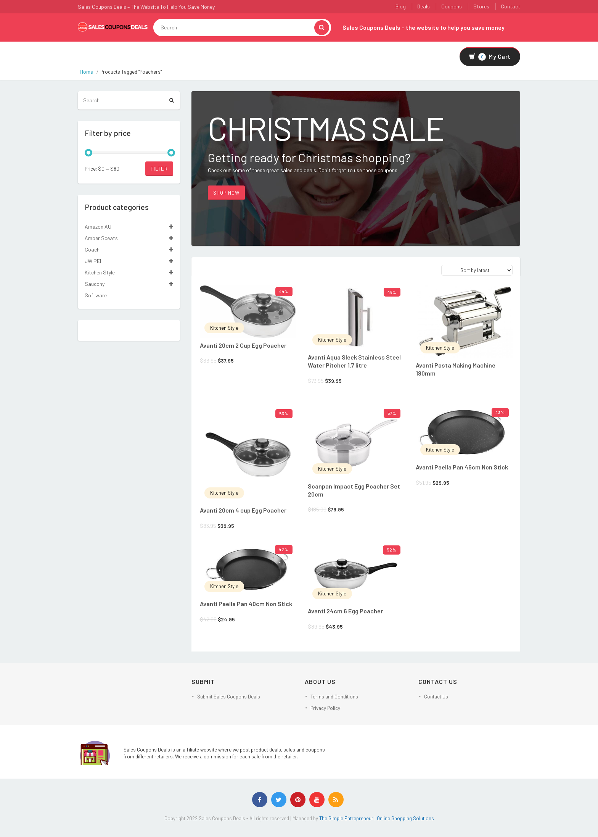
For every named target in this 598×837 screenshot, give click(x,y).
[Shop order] (477, 270)
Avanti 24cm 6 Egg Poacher (345, 610)
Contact (510, 6)
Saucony (94, 284)
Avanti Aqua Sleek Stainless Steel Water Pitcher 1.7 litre (354, 361)
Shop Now (226, 193)
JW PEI (93, 261)
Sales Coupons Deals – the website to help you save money (423, 27)
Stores (481, 6)
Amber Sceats (101, 238)
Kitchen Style (224, 328)
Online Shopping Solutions (405, 818)
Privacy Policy (325, 708)
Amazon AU (98, 226)
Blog (400, 6)
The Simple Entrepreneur (347, 818)
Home (86, 72)
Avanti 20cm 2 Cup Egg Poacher (243, 345)
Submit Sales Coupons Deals (228, 696)
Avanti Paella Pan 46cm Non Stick (462, 467)
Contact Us (436, 696)
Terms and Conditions (334, 696)
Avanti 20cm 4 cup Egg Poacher (243, 510)
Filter (159, 169)
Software (96, 295)
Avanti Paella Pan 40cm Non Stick (246, 603)
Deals (423, 6)
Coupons (451, 6)
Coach (92, 249)
